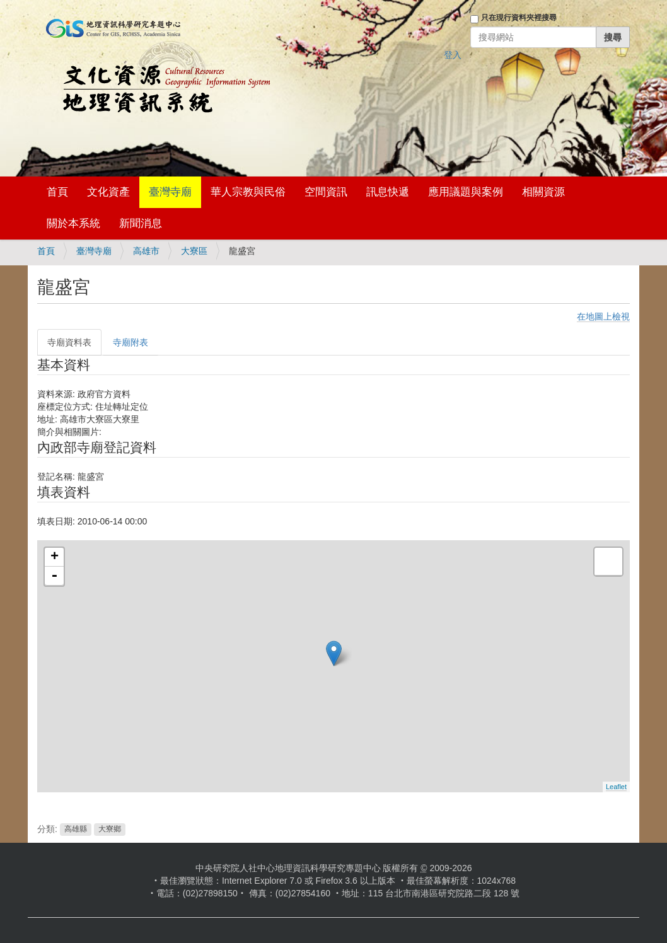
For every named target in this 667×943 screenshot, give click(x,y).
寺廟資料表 (69, 342)
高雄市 (146, 251)
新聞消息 (140, 223)
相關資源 (543, 192)
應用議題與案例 (465, 192)
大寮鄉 (109, 829)
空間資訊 (325, 192)
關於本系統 (73, 223)
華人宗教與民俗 (248, 192)
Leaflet (616, 786)
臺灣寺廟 (170, 192)
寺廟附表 (130, 342)
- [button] (54, 576)
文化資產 (108, 192)
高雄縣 (75, 829)
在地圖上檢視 (603, 316)
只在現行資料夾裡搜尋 (519, 17)
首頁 (57, 192)
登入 (452, 55)
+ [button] (54, 557)
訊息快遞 (387, 192)
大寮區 (194, 251)
